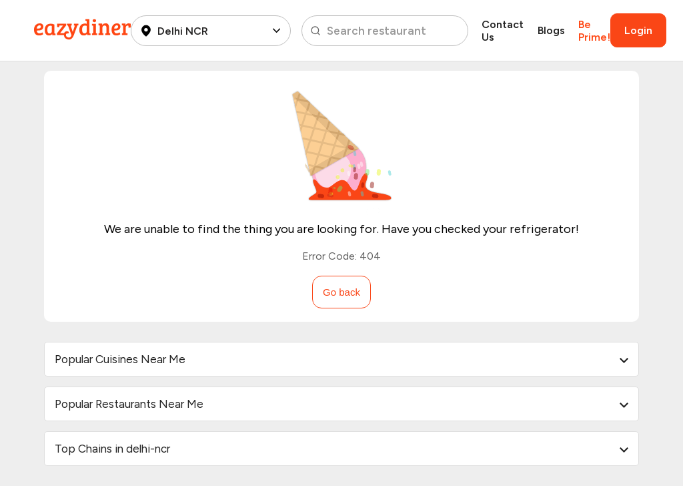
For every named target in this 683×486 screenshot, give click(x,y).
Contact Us (503, 30)
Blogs (551, 30)
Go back (341, 292)
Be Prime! (594, 30)
